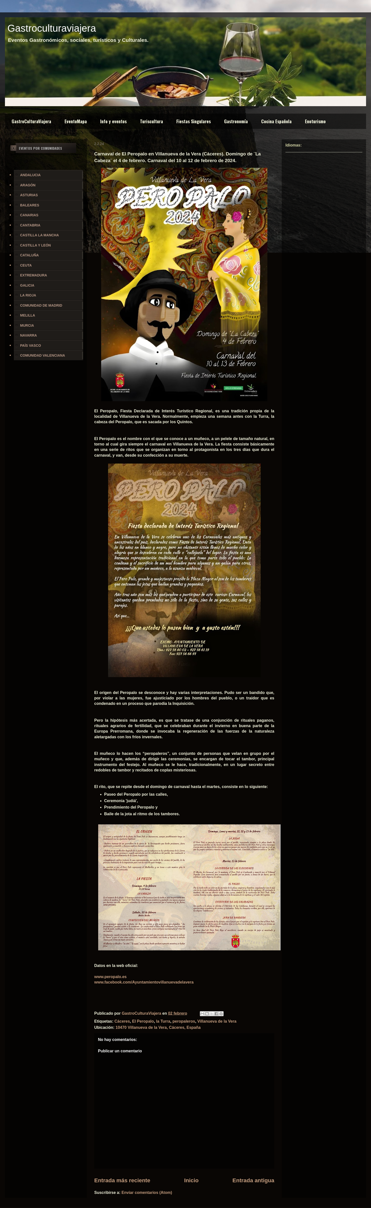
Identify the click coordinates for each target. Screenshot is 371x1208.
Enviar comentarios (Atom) (146, 1192)
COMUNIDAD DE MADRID (41, 305)
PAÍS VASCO (30, 345)
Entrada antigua (253, 1180)
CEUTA (26, 265)
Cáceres (122, 1021)
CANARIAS (29, 215)
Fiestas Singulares (193, 121)
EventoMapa (76, 121)
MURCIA (27, 325)
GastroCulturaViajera (31, 121)
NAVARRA (28, 335)
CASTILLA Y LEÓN (35, 245)
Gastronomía (236, 121)
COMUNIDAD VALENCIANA (42, 355)
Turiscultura (151, 121)
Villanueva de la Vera (216, 1021)
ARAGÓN (27, 185)
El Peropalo (143, 1021)
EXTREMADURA (33, 275)
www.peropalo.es (110, 977)
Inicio (191, 1180)
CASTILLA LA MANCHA (39, 235)
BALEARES (29, 205)
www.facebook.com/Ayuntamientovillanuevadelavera (144, 982)
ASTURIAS (29, 195)
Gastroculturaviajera (51, 28)
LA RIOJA (28, 295)
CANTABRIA (30, 225)
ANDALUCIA (30, 175)
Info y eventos (113, 121)
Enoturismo (315, 121)
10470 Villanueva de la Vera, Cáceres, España (158, 1027)
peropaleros (183, 1021)
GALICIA (27, 285)
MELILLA (27, 315)
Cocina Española (276, 121)
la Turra (163, 1021)
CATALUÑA (29, 255)
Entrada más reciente (122, 1180)
